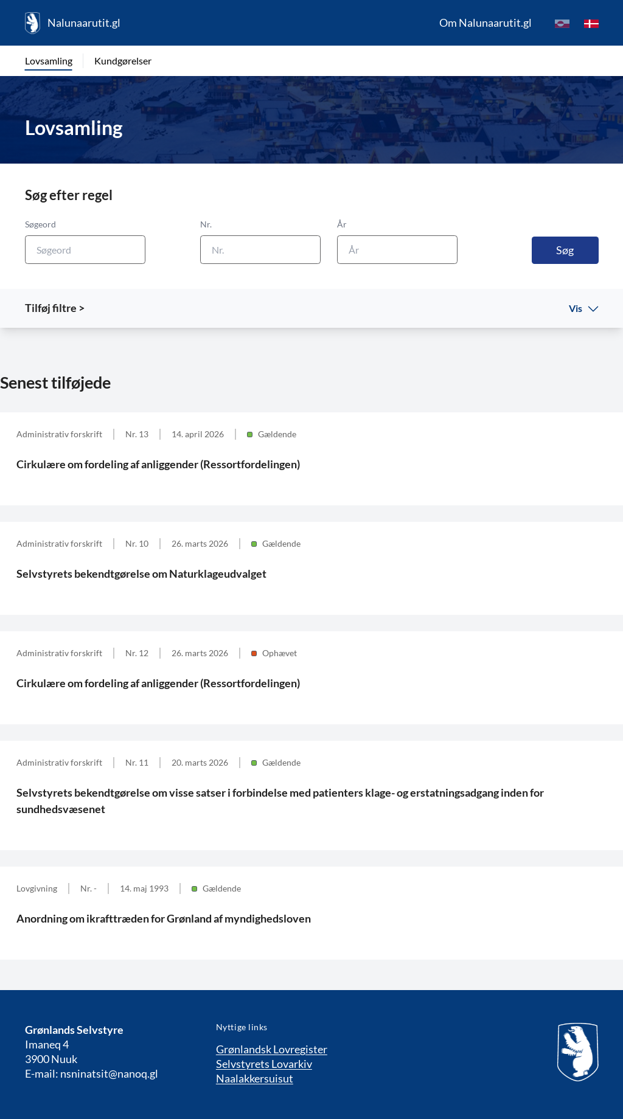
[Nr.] (260, 249)
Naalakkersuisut (254, 1078)
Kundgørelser (122, 60)
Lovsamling (48, 60)
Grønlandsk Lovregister (271, 1049)
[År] (397, 249)
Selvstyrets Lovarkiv (264, 1063)
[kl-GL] (562, 23)
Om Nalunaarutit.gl (485, 22)
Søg (565, 250)
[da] (591, 23)
